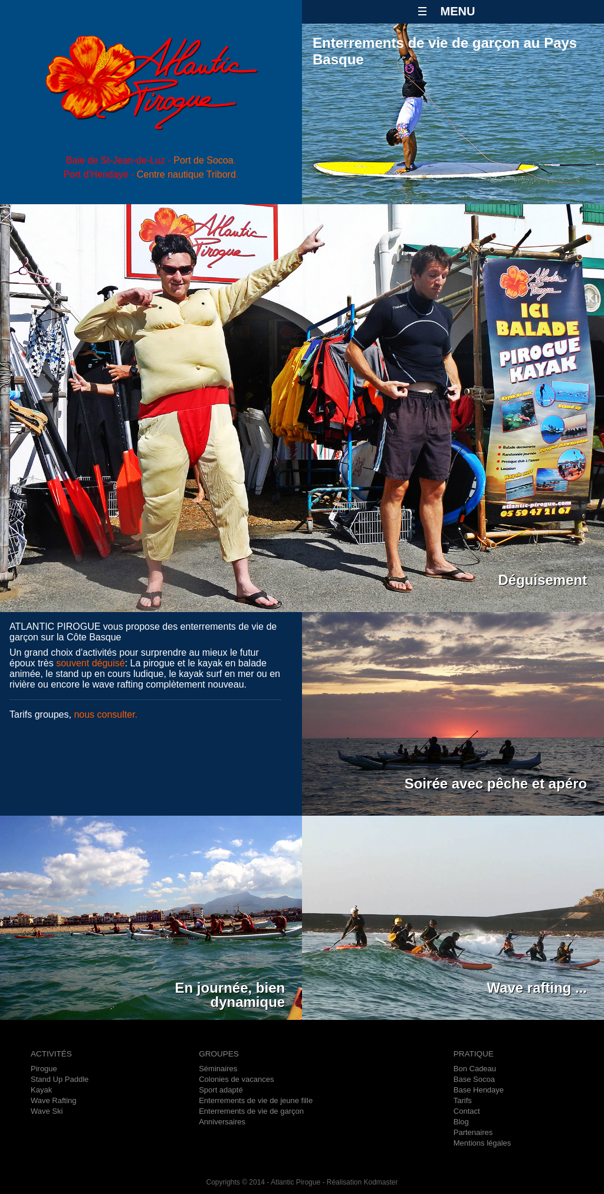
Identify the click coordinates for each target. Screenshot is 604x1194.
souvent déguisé (90, 663)
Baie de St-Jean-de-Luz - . (151, 160)
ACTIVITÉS (51, 1053)
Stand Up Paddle (59, 1079)
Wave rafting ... (537, 988)
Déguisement (542, 580)
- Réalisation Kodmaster (359, 1182)
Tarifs (463, 1100)
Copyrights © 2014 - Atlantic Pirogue (263, 1182)
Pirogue (44, 1068)
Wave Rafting (54, 1100)
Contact (467, 1111)
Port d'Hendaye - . (151, 174)
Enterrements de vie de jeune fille (256, 1100)
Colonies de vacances (236, 1079)
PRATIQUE (474, 1053)
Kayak (41, 1089)
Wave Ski (47, 1111)
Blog (461, 1121)
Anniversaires (222, 1121)
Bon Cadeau (475, 1068)
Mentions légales (482, 1143)
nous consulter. (105, 714)
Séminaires (218, 1068)
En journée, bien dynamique (230, 989)
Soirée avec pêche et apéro (496, 783)
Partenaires (473, 1132)
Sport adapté (220, 1089)
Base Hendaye (479, 1089)
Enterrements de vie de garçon (251, 1111)
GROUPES (219, 1053)
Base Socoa (474, 1079)
